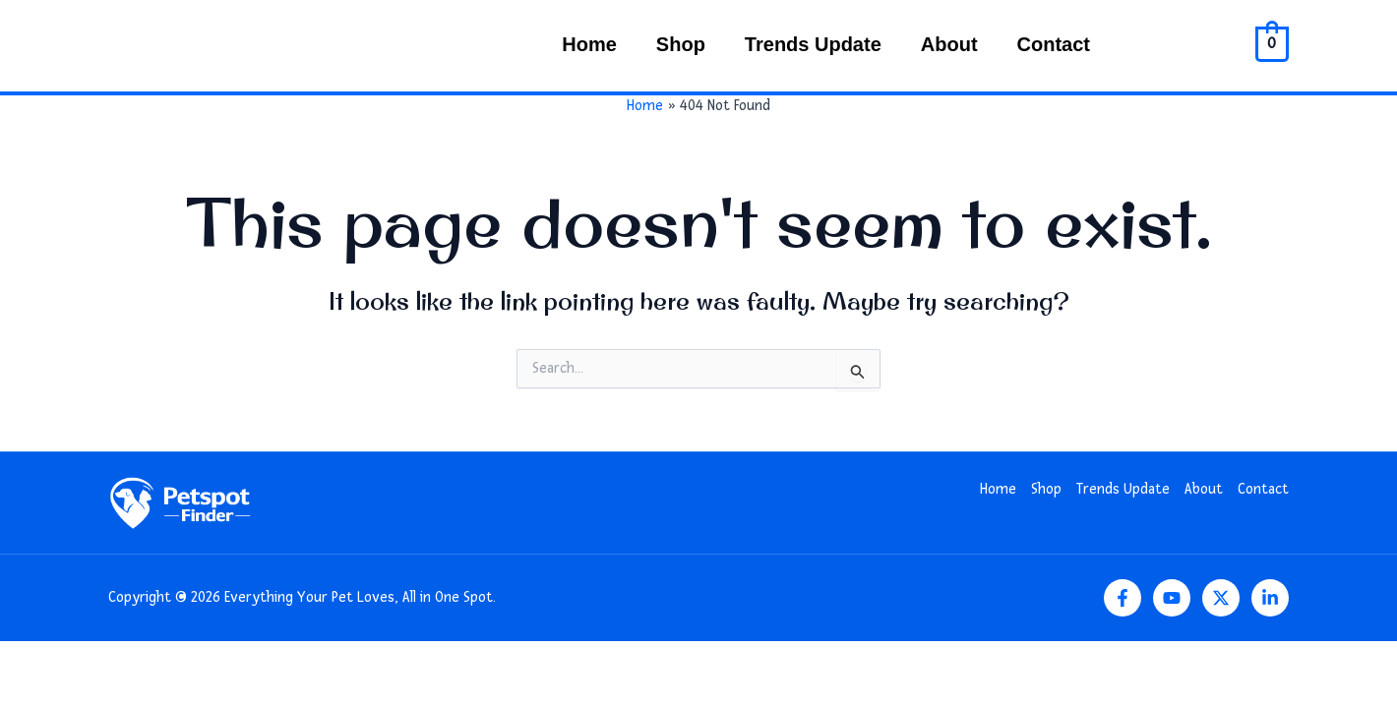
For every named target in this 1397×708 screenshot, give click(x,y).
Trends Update (813, 44)
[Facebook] (1122, 598)
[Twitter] (1221, 598)
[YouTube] (1171, 598)
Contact (1053, 44)
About (949, 44)
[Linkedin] (1270, 598)
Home (589, 44)
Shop (680, 44)
